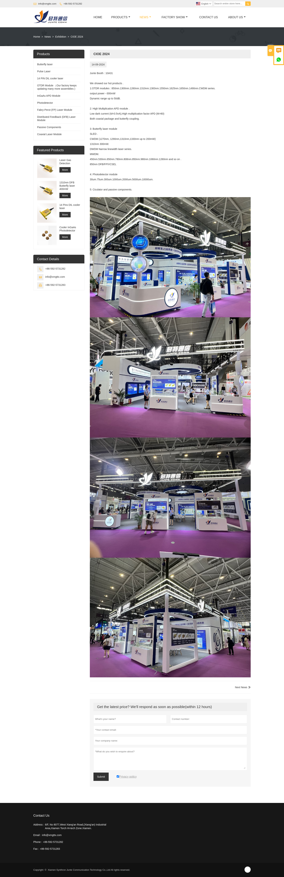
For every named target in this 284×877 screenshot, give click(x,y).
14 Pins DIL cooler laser (69, 206)
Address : (38, 824)
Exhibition (60, 36)
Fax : (36, 848)
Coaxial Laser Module (49, 134)
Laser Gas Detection (65, 162)
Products (120, 17)
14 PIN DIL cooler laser (50, 78)
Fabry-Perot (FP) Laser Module (54, 109)
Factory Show (175, 17)
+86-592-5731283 (55, 284)
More (65, 169)
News (145, 17)
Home (97, 17)
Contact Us (208, 17)
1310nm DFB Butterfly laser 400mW (67, 185)
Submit (101, 776)
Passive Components (49, 127)
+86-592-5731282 (72, 3)
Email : (37, 835)
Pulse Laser (44, 71)
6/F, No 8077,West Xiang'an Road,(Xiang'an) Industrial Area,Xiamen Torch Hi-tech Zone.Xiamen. (75, 826)
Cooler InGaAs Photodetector (67, 229)
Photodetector (45, 102)
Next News (241, 687)
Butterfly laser (45, 64)
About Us (237, 17)
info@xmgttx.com (47, 3)
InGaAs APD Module (48, 95)
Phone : (37, 842)
